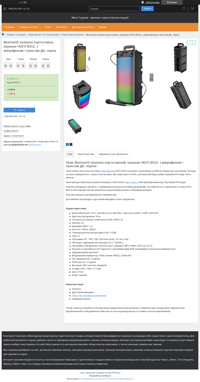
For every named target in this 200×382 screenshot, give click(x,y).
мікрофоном (108, 171)
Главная (9, 27)
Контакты (61, 27)
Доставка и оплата (83, 27)
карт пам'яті (131, 182)
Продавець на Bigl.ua (100, 375)
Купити (21, 110)
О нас (48, 27)
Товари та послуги (16, 34)
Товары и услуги (28, 27)
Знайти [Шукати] (147, 8)
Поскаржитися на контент (93, 379)
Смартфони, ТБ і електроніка (43, 34)
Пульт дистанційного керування (89, 295)
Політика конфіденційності (120, 379)
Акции (102, 27)
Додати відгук (184, 8)
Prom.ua (116, 372)
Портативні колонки (72, 34)
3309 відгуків (152, 2)
